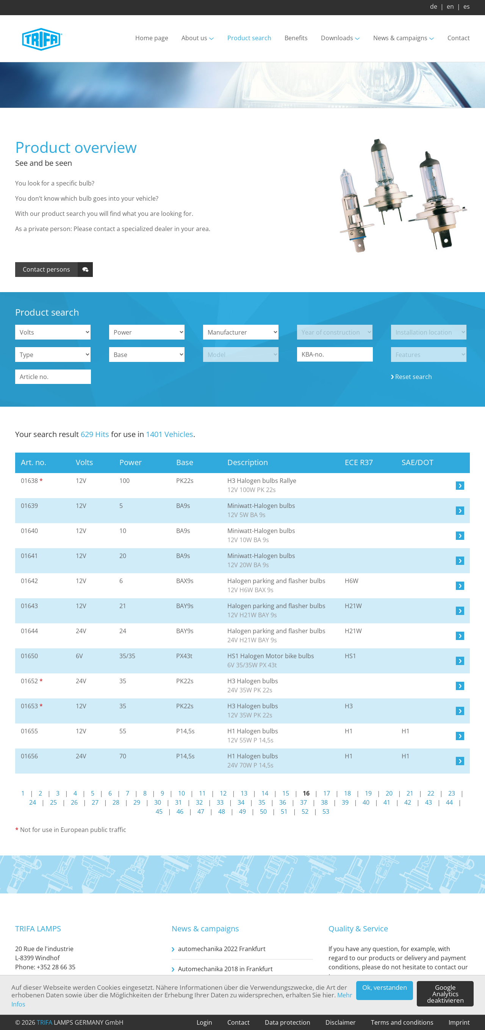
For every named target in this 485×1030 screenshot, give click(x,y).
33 (220, 802)
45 (159, 811)
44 (449, 802)
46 (180, 811)
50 (263, 811)
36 (282, 802)
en (450, 6)
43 (428, 802)
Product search (249, 38)
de (433, 6)
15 (285, 793)
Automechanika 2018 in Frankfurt (225, 969)
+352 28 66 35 (56, 967)
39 (345, 802)
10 (181, 793)
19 (368, 793)
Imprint (459, 1022)
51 (284, 811)
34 (241, 802)
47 (200, 811)
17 (326, 793)
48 (221, 811)
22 (430, 793)
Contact (458, 38)
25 (53, 802)
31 (178, 802)
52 (305, 811)
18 (347, 793)
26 (74, 802)
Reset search (413, 377)
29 (136, 802)
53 (325, 811)
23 (451, 793)
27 (95, 802)
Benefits (296, 38)
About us (194, 38)
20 (389, 793)
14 (264, 793)
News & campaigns (400, 38)
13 (244, 793)
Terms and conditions (402, 1022)
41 (386, 802)
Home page (151, 38)
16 (306, 793)
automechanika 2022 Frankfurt (222, 949)
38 (324, 802)
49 (242, 811)
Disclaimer (340, 1022)
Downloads (337, 38)
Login (204, 1022)
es (466, 6)
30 (157, 802)
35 (261, 802)
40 (366, 802)
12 (223, 793)
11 (202, 793)
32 (199, 802)
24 (32, 802)
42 (407, 802)
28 (116, 802)
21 (410, 793)
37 (303, 802)
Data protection (287, 1022)
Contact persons (46, 269)
